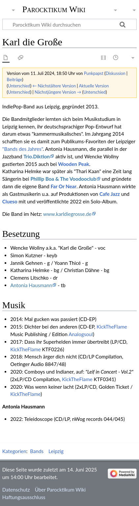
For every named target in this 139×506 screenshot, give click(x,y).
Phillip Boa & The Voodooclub (63, 179)
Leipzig (56, 451)
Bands (36, 451)
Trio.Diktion (36, 156)
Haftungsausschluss (23, 497)
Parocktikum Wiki (54, 9)
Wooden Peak (73, 164)
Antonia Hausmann (31, 285)
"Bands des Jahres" (22, 149)
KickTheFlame (112, 327)
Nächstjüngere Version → (58, 92)
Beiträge (14, 79)
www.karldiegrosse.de (67, 214)
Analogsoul (81, 334)
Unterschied (19, 85)
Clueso (9, 201)
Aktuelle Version (94, 85)
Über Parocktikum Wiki (60, 490)
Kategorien (14, 451)
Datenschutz (16, 490)
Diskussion (115, 73)
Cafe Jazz (109, 194)
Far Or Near (63, 186)
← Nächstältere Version (54, 85)
